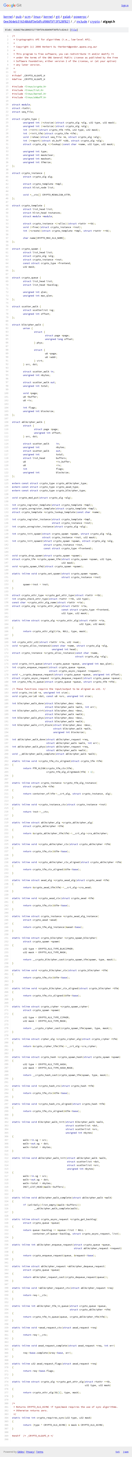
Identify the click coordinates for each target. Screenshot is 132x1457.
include (81, 21)
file (74, 29)
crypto (95, 21)
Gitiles (20, 1451)
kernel (8, 17)
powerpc (80, 17)
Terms (39, 1451)
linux (37, 17)
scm (28, 17)
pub (19, 17)
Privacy (30, 1451)
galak (67, 17)
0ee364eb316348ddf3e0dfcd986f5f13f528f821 (36, 21)
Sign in (125, 5)
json (126, 1451)
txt (118, 1451)
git (58, 17)
